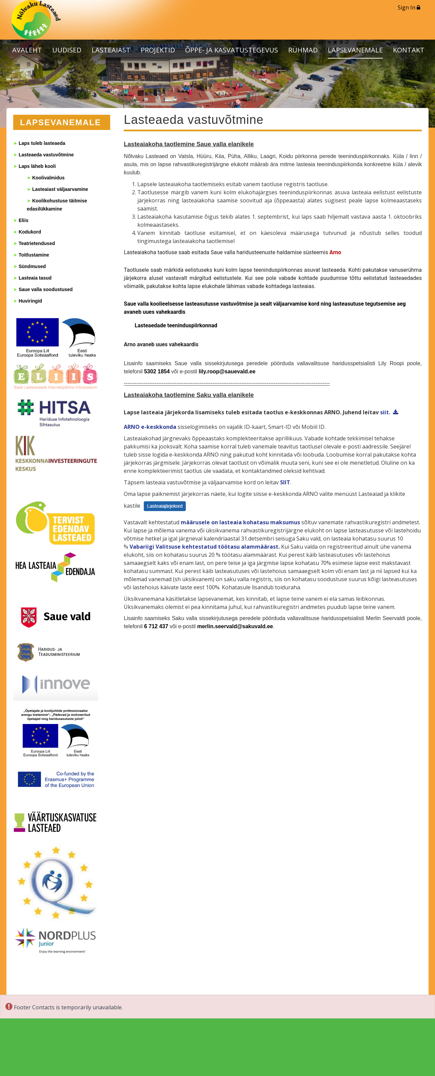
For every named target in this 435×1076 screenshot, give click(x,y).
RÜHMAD (303, 49)
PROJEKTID (158, 49)
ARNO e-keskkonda (150, 427)
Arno (336, 252)
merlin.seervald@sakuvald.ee (235, 626)
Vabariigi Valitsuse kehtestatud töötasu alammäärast (204, 546)
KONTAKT (408, 49)
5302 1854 (157, 371)
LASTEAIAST (111, 49)
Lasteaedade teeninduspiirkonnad (176, 325)
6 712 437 (156, 626)
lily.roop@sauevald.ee (227, 371)
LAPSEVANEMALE (355, 49)
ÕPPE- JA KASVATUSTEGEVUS (231, 49)
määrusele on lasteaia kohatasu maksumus (240, 522)
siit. (385, 412)
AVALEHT (27, 49)
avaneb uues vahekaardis (167, 344)
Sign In (409, 7)
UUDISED (66, 49)
